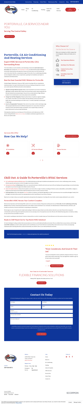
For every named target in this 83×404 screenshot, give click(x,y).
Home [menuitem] (22, 9)
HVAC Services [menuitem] (59, 9)
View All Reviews (56, 269)
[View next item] (48, 269)
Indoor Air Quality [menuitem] (49, 9)
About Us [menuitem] (27, 9)
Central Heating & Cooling (22, 69)
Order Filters (43, 2)
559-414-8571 (74, 2)
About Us (47, 366)
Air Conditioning (48, 369)
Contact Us (62, 2)
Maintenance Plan (52, 2)
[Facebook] (72, 363)
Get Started (71, 10)
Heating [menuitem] (43, 9)
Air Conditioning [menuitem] (35, 9)
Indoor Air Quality (49, 374)
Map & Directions (28, 367)
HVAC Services (48, 377)
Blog (67, 2)
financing (26, 193)
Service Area (28, 2)
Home (46, 363)
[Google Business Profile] (66, 363)
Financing (35, 2)
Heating (47, 371)
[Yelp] (69, 363)
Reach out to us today (20, 113)
